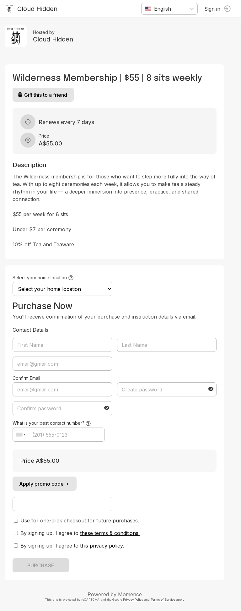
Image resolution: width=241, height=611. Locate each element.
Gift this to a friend (42, 95)
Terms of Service (163, 599)
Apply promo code (44, 484)
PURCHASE (40, 565)
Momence (130, 594)
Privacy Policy (133, 599)
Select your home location (40, 277)
